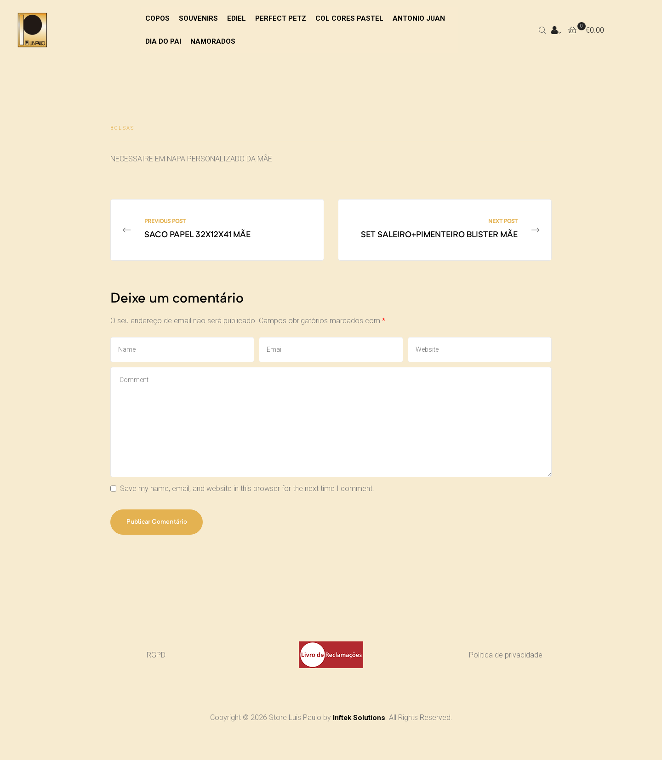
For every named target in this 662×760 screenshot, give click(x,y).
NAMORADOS (212, 41)
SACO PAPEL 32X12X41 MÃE (217, 234)
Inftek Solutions (359, 725)
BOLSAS (122, 128)
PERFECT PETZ (280, 18)
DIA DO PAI (163, 41)
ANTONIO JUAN (419, 18)
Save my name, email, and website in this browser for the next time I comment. (247, 496)
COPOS (157, 18)
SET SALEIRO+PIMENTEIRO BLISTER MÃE (444, 234)
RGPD (156, 662)
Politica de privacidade (505, 662)
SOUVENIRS (198, 18)
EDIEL (236, 18)
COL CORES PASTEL (349, 18)
